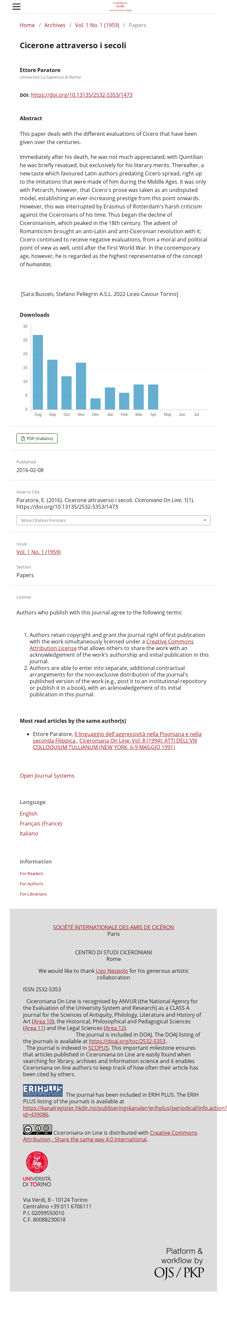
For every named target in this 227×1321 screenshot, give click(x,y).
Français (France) (41, 823)
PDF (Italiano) (39, 438)
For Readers (31, 873)
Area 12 (114, 1028)
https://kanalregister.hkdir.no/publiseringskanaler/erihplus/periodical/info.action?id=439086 (125, 1111)
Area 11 (34, 1028)
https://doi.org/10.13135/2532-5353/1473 (81, 94)
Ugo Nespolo (112, 970)
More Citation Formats (43, 520)
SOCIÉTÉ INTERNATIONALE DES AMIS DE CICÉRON (113, 927)
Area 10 (43, 1021)
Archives (55, 25)
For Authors (31, 884)
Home (27, 25)
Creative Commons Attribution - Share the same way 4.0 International (110, 1136)
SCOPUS (98, 1047)
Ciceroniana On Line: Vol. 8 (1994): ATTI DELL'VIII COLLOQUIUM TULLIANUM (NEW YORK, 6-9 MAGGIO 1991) (115, 744)
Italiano (29, 833)
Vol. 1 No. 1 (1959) (97, 25)
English (29, 813)
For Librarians (33, 894)
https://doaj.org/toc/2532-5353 (127, 1041)
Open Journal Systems (47, 775)
